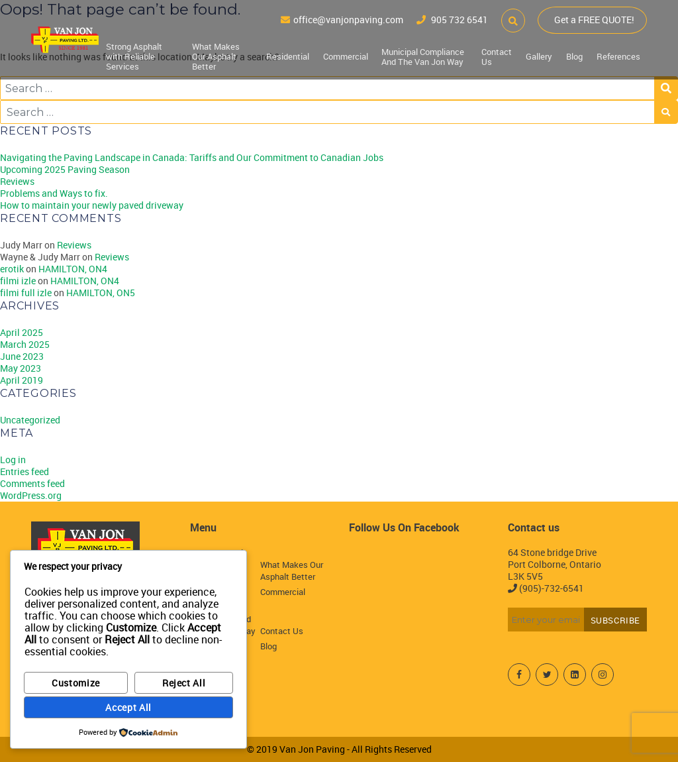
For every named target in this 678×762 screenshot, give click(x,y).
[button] (510, 20)
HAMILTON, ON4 (72, 268)
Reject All (184, 683)
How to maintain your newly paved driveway (91, 205)
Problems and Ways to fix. (54, 193)
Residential (289, 56)
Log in (13, 459)
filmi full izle (26, 292)
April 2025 (21, 332)
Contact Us (498, 56)
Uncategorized (30, 419)
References (618, 56)
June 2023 (22, 356)
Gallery (540, 56)
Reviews (17, 181)
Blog (575, 56)
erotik (12, 268)
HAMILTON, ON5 (100, 292)
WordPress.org (31, 495)
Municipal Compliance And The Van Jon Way (423, 56)
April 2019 (21, 380)
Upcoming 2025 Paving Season (65, 169)
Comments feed (32, 483)
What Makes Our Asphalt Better (217, 56)
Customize (76, 683)
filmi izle (18, 280)
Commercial (346, 56)
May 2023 (20, 368)
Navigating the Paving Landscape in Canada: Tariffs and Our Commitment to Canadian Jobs (191, 157)
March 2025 (25, 344)
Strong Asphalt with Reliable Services (134, 56)
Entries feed (24, 471)
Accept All (128, 707)
